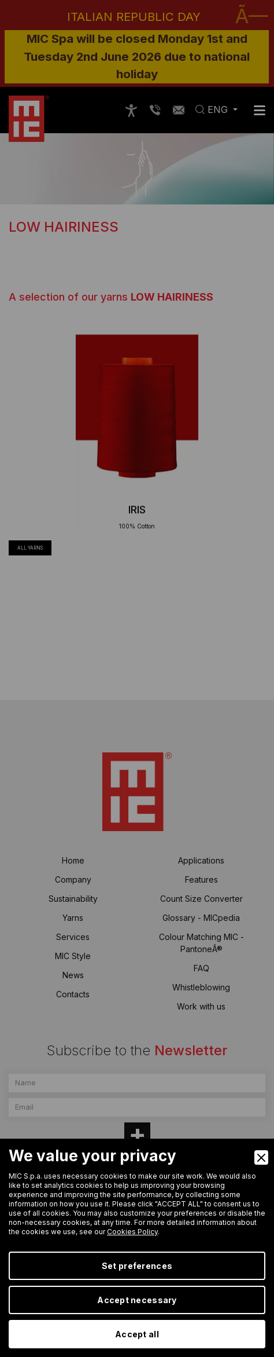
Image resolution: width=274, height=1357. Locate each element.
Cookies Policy (132, 1231)
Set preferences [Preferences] (137, 1266)
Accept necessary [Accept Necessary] (136, 1300)
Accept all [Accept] (137, 1334)
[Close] (261, 1157)
